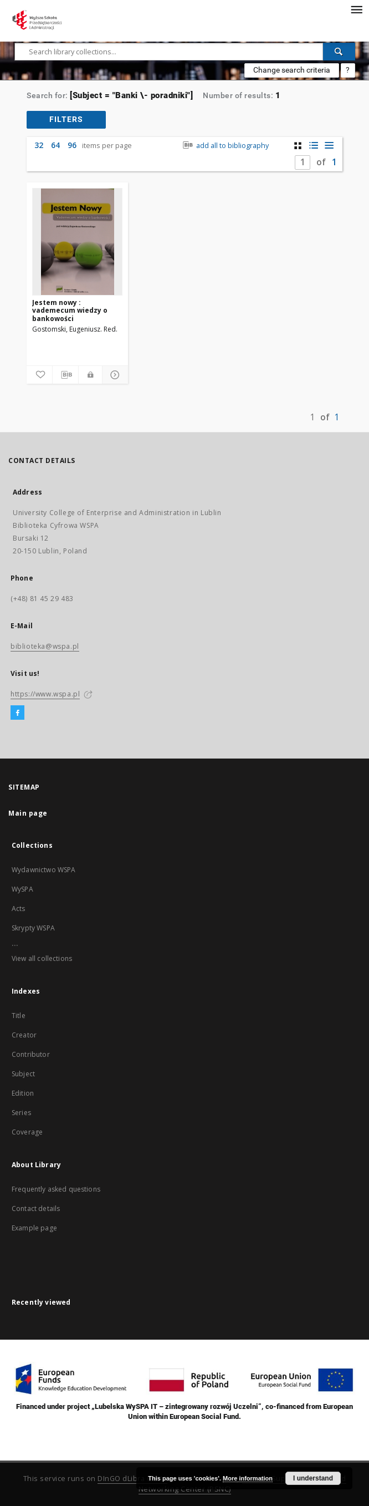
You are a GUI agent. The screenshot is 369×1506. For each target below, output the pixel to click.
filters (66, 119)
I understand (313, 1478)
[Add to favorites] (39, 375)
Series (21, 1112)
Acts (18, 908)
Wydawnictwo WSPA (43, 869)
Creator (24, 1035)
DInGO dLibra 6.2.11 (132, 1478)
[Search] (339, 51)
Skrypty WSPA (33, 928)
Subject (23, 1073)
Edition (23, 1093)
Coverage (27, 1132)
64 (55, 145)
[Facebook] (17, 713)
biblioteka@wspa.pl (45, 646)
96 (72, 145)
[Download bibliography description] (65, 375)
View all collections (42, 958)
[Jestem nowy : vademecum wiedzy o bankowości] (77, 242)
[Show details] (113, 375)
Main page (28, 813)
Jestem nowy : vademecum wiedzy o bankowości (69, 310)
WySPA (22, 889)
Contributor (31, 1054)
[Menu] (356, 9)
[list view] (329, 145)
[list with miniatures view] (313, 145)
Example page (34, 1228)
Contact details (36, 1208)
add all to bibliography (225, 145)
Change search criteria (291, 69)
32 (38, 145)
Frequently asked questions (56, 1189)
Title (18, 1015)
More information (248, 1478)
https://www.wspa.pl (45, 694)
